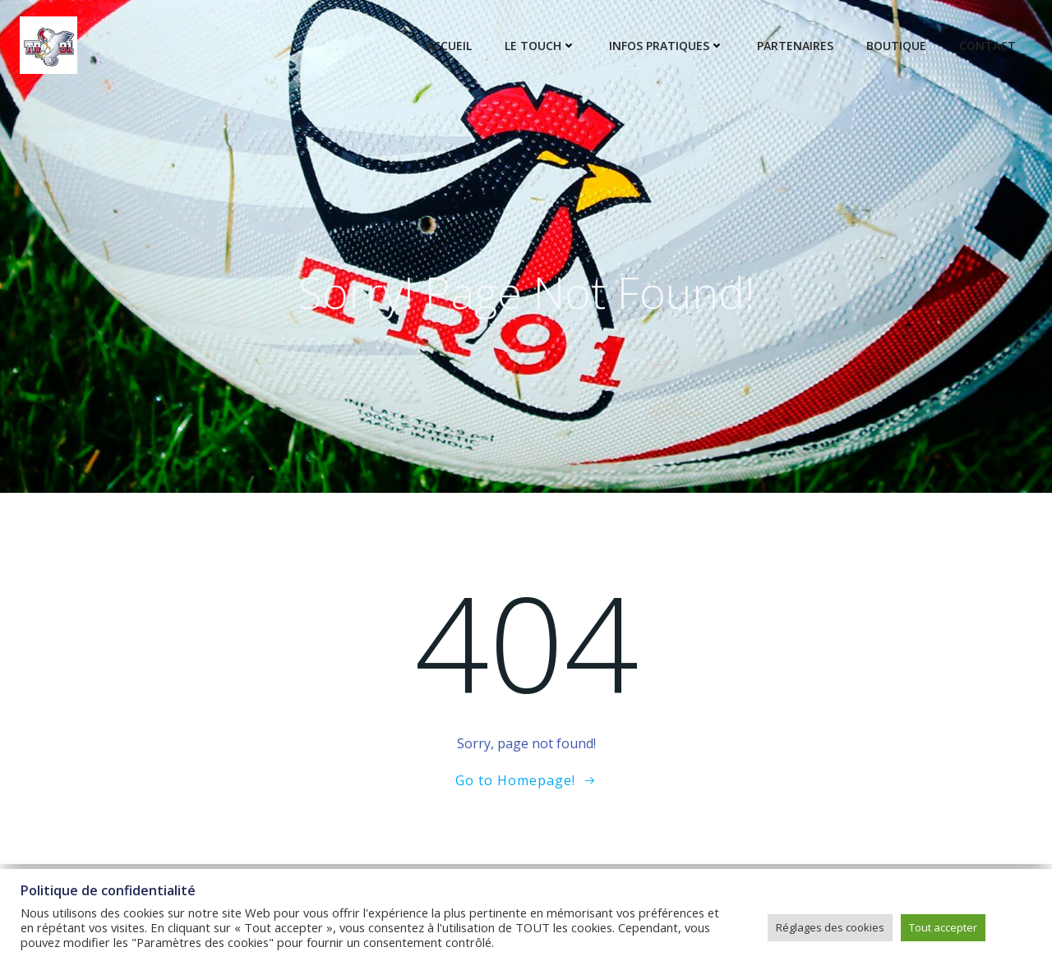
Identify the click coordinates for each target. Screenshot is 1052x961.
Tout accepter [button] (943, 927)
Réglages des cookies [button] (830, 927)
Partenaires (795, 45)
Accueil (449, 45)
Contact (987, 45)
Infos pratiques (666, 45)
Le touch (540, 45)
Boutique (896, 45)
